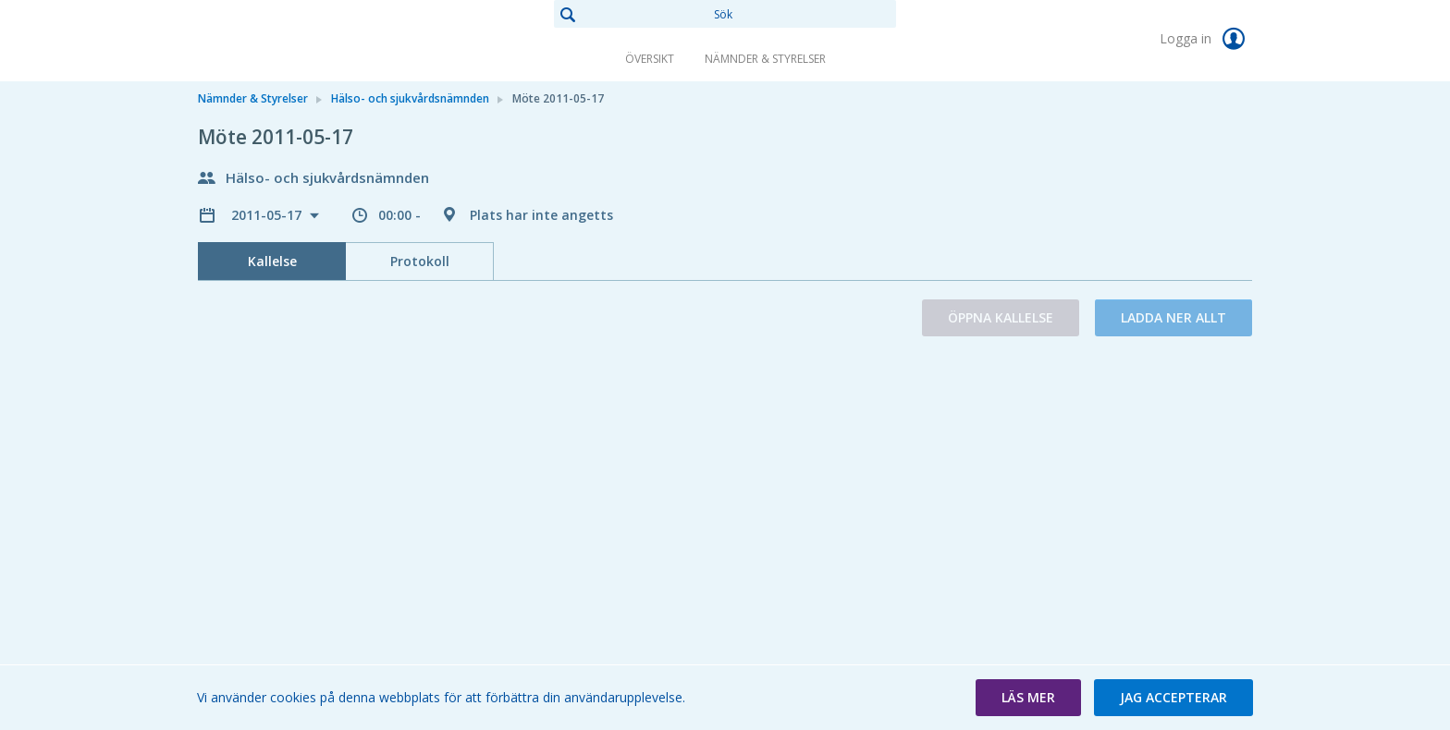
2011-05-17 (268, 215)
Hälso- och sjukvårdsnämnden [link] (410, 98)
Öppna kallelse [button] (1000, 317)
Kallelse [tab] (272, 261)
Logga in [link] (1206, 38)
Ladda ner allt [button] (1173, 317)
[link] (290, 40)
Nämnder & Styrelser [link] (765, 59)
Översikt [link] (649, 59)
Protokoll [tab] (419, 261)
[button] (1028, 697)
